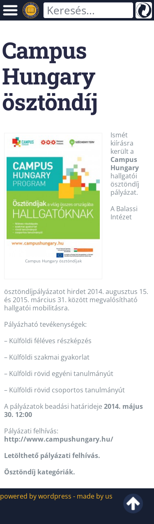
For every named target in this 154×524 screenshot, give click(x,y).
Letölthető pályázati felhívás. (52, 455)
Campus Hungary (124, 163)
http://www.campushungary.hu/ (58, 439)
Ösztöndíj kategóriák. (39, 471)
